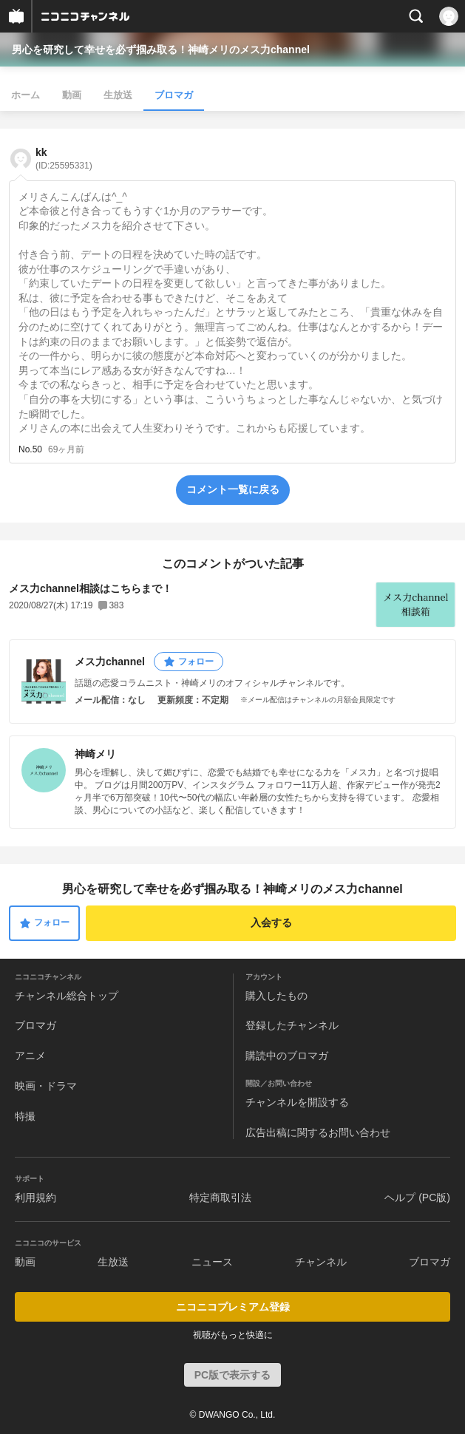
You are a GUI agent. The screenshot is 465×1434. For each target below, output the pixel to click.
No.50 (30, 449)
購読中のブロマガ (286, 1055)
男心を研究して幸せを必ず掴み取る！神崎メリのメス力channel (161, 49)
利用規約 (35, 1197)
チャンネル (321, 1262)
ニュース (212, 1262)
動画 (71, 95)
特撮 (25, 1116)
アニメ (30, 1055)
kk (63, 158)
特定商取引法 (220, 1197)
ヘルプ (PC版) (417, 1197)
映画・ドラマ (46, 1086)
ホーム (25, 95)
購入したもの (276, 996)
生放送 (117, 95)
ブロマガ (174, 95)
